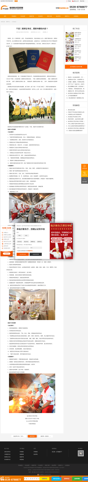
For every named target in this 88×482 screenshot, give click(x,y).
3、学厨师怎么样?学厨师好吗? (74, 114)
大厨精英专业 (7, 454)
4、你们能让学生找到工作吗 (73, 116)
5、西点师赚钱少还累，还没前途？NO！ (76, 86)
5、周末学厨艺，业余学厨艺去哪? (75, 119)
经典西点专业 (7, 456)
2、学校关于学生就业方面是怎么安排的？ (77, 112)
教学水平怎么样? (7, 241)
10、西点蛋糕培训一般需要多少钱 (75, 98)
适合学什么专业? (7, 237)
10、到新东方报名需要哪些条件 (74, 130)
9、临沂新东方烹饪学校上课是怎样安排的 (77, 128)
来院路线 (22, 459)
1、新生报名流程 (70, 109)
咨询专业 (66, 478)
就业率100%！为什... (18, 436)
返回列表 (32, 436)
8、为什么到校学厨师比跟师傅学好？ (75, 126)
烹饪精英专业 (7, 459)
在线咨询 (7, 253)
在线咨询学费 (36, 254)
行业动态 (14, 21)
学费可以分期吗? (7, 234)
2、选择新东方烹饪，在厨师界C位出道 (76, 79)
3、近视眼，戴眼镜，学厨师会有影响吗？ (77, 81)
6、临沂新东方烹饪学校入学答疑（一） (76, 121)
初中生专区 (56, 478)
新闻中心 (8, 21)
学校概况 (36, 451)
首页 (5, 16)
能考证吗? (6, 246)
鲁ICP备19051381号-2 (36, 472)
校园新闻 (22, 454)
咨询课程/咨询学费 (76, 67)
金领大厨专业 (7, 451)
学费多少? (6, 232)
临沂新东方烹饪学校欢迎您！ (7, 1)
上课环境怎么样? (7, 243)
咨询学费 (77, 478)
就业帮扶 (36, 454)
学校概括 (22, 451)
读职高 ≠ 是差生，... (46, 436)
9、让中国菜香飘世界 (71, 95)
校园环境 (22, 456)
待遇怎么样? (6, 239)
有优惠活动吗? (7, 248)
